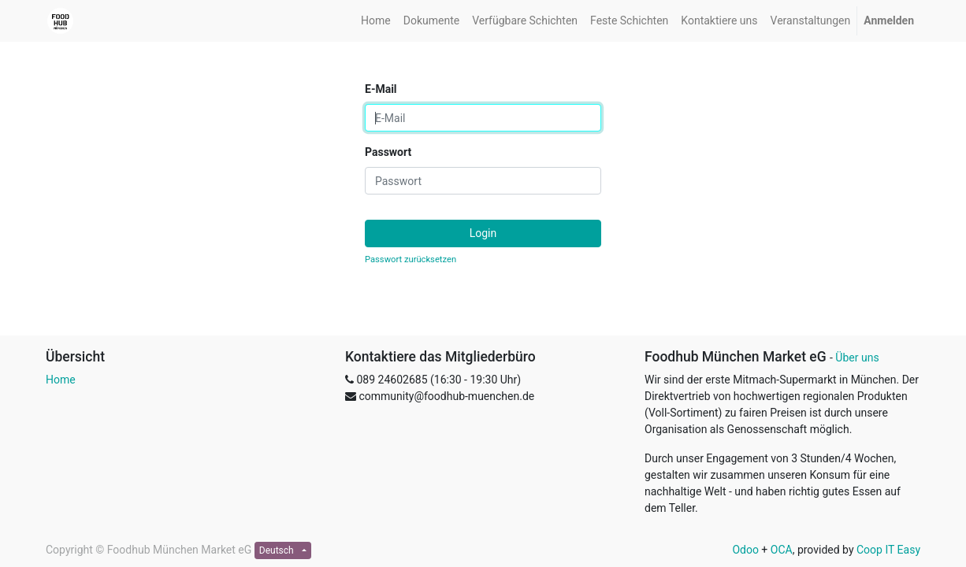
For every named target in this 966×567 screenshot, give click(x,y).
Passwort (388, 152)
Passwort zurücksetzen (410, 259)
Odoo (745, 549)
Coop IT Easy (888, 549)
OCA (782, 549)
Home (61, 379)
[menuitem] (376, 20)
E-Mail (381, 89)
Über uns (857, 357)
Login (483, 233)
